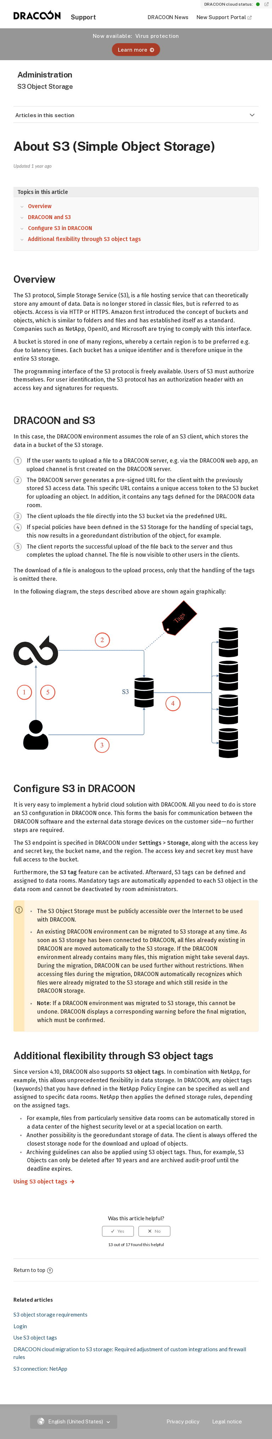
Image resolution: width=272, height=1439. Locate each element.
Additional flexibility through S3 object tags (84, 239)
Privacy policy (182, 1421)
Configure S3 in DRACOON (60, 228)
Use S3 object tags (35, 1337)
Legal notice (227, 1421)
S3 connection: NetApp (40, 1368)
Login (20, 1326)
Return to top (33, 1270)
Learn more (136, 50)
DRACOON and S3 (49, 217)
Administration (44, 74)
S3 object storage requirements (50, 1314)
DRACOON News (168, 17)
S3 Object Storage (45, 86)
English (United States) (71, 1421)
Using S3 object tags (37, 1181)
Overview (39, 206)
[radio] (118, 1231)
